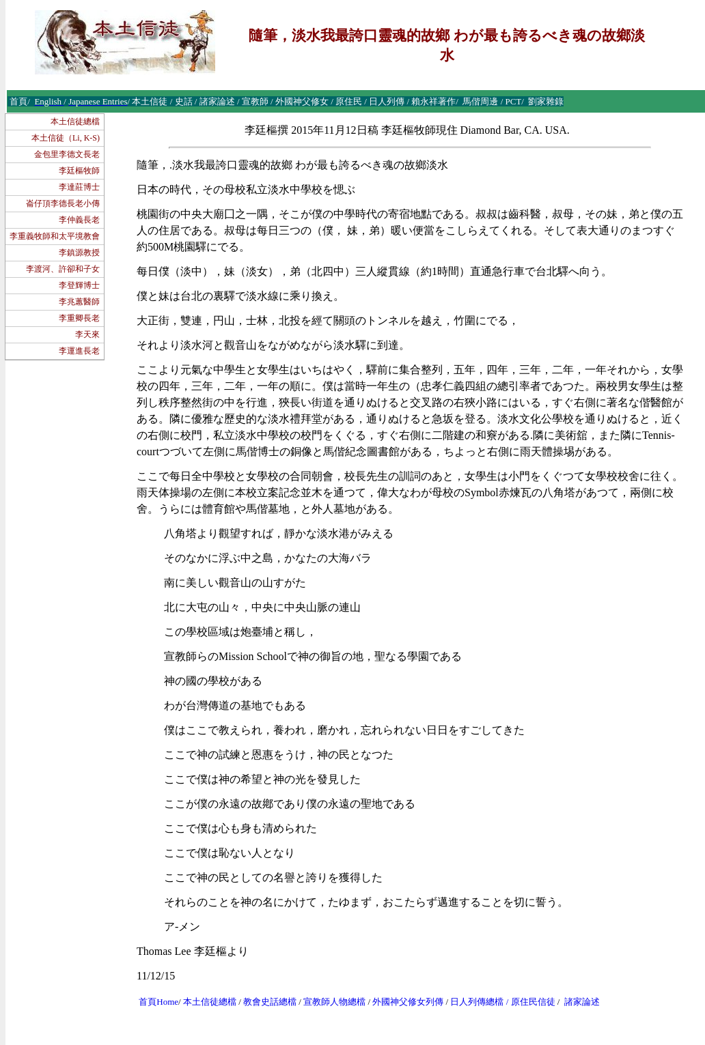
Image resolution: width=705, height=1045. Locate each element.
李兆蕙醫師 (79, 301)
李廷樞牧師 (79, 170)
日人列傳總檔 (476, 1002)
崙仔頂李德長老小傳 (63, 203)
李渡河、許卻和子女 (63, 269)
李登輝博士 (79, 285)
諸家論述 (582, 1002)
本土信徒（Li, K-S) (65, 138)
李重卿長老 (79, 318)
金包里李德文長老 (67, 154)
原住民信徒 (533, 1002)
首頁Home (158, 1002)
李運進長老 (79, 351)
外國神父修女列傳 (407, 1002)
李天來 (87, 334)
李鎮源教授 (79, 252)
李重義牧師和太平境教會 (55, 236)
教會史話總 (265, 1002)
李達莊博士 (79, 187)
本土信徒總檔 (75, 121)
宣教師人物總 (330, 1002)
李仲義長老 (79, 220)
